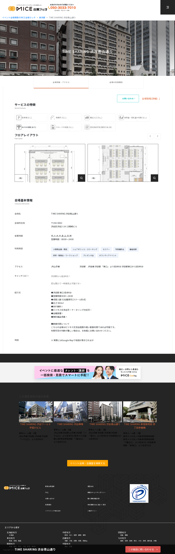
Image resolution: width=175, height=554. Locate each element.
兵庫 (75, 541)
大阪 (70, 541)
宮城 (15, 541)
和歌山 (85, 541)
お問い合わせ (49, 498)
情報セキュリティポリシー (97, 492)
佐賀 (126, 541)
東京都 (42, 17)
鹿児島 (149, 541)
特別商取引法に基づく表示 (97, 505)
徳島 (121, 535)
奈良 (79, 541)
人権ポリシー (92, 511)
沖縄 (154, 541)
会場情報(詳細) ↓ (151, 98)
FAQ (46, 492)
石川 (70, 535)
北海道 (11, 535)
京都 (66, 541)
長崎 (130, 541)
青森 (10, 541)
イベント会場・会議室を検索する (87, 463)
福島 (19, 541)
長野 (75, 535)
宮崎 (144, 541)
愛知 (84, 535)
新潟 (66, 535)
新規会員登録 (49, 486)
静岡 (79, 535)
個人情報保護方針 (94, 498)
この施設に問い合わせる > (143, 549)
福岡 (121, 541)
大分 (139, 541)
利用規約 (48, 505)
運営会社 (91, 486)
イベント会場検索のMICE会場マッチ (19, 17)
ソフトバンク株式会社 (53, 511)
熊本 (135, 541)
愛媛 (126, 535)
